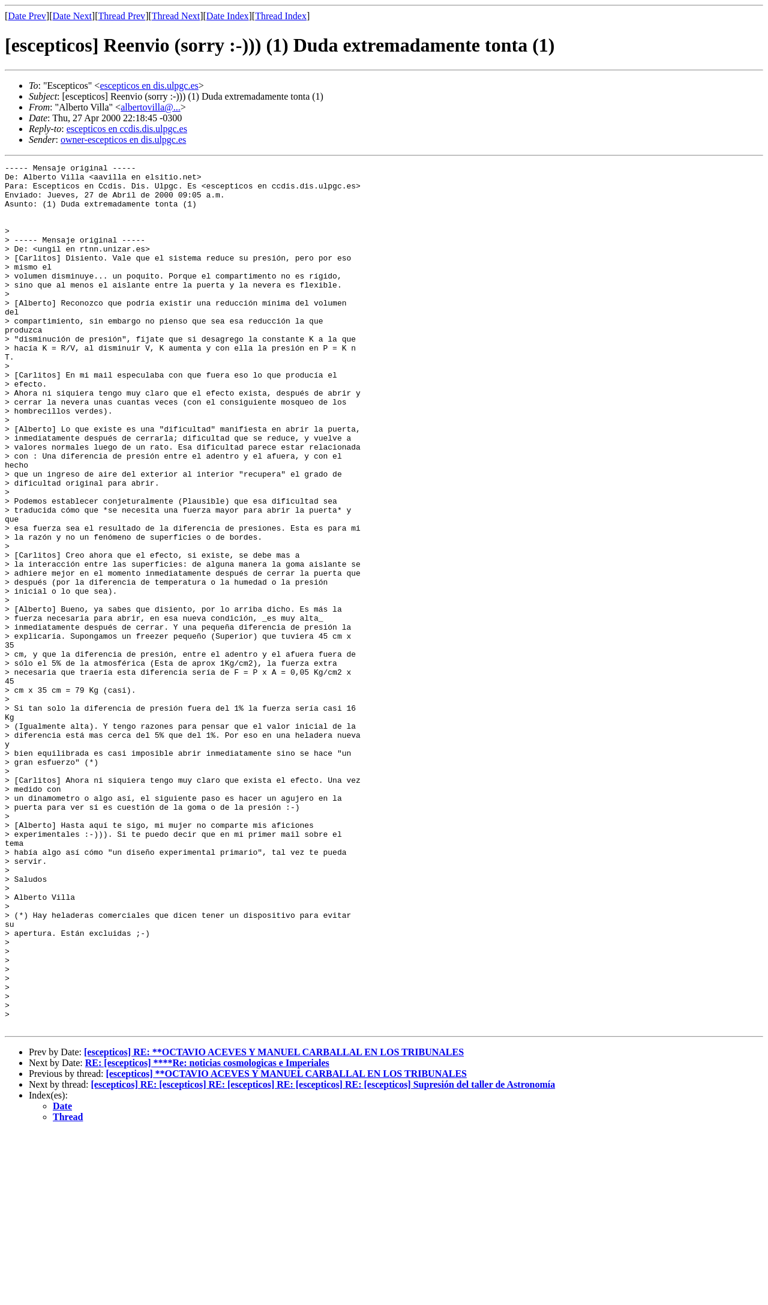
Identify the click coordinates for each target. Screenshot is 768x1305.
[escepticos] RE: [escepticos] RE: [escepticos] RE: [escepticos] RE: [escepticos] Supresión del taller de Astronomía (323, 1257)
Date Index (227, 16)
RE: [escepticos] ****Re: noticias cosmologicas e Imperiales (207, 1236)
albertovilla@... (151, 107)
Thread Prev (121, 16)
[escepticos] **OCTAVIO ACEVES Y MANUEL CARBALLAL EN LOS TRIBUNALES (286, 1246)
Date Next (72, 16)
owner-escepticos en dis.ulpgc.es (123, 139)
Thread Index (281, 16)
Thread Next (176, 16)
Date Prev (27, 16)
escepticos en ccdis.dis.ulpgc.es (127, 129)
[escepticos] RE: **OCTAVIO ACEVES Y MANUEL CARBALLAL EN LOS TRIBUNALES (274, 1225)
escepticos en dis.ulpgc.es (149, 85)
